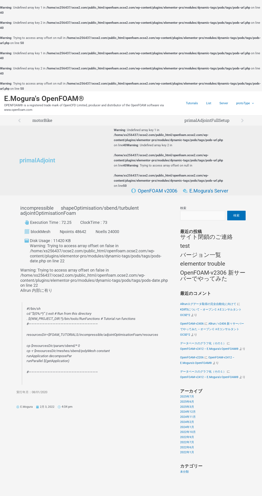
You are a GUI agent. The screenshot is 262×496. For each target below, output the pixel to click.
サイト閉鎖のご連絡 (206, 237)
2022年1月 (187, 464)
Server (226, 103)
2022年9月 (187, 449)
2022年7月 (187, 453)
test (185, 246)
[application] (253, 103)
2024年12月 (188, 423)
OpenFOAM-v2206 (192, 363)
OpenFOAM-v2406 (192, 324)
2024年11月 (188, 428)
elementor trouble (202, 264)
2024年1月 (187, 438)
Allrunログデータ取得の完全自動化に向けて (210, 304)
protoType (246, 103)
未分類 (184, 483)
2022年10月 (188, 443)
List (213, 103)
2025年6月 (187, 413)
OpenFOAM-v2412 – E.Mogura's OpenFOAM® (211, 349)
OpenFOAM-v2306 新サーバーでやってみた (212, 276)
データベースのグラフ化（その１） (204, 343)
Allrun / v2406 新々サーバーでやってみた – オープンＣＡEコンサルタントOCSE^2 (212, 329)
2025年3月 (187, 418)
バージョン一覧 (200, 255)
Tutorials (199, 103)
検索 (183, 208)
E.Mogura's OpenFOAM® (44, 98)
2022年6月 (187, 459)
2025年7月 (187, 408)
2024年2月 (187, 433)
